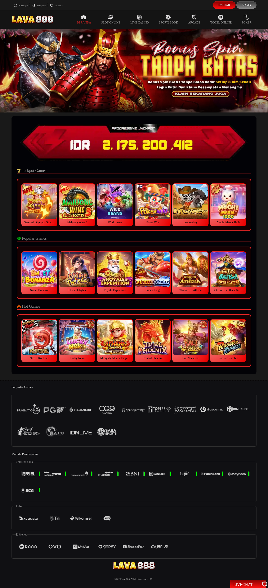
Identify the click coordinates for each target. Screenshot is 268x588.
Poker (246, 19)
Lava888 (125, 579)
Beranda (84, 19)
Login (246, 5)
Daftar (224, 5)
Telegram (39, 5)
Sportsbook (168, 19)
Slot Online (110, 19)
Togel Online (221, 19)
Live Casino (139, 19)
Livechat (56, 5)
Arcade (194, 19)
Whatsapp (21, 5)
